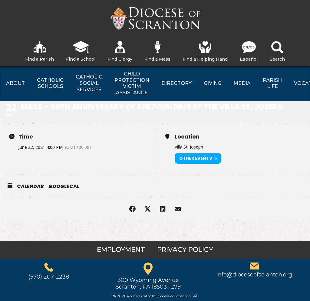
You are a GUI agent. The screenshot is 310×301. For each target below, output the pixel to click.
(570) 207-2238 (48, 276)
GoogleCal (63, 186)
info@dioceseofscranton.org (254, 274)
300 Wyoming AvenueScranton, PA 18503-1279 (148, 283)
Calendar (30, 186)
